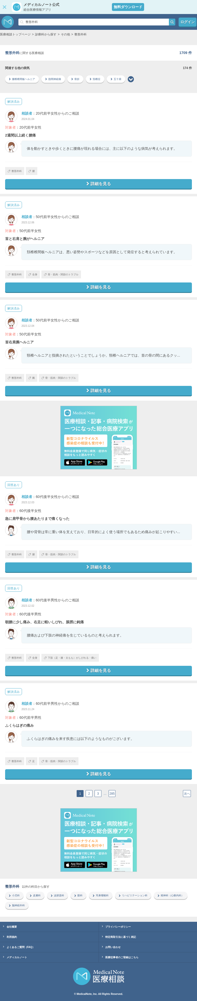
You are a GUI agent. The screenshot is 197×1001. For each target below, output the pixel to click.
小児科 (14, 895)
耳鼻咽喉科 (101, 895)
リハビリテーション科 (133, 895)
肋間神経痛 (53, 79)
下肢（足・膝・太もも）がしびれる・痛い (70, 657)
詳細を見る (98, 184)
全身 (32, 274)
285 (112, 793)
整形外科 (15, 171)
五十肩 (116, 79)
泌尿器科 (57, 895)
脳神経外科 (17, 905)
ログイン (187, 22)
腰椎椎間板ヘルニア (22, 79)
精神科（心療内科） (171, 895)
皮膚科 (35, 895)
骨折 (75, 79)
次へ (187, 793)
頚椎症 (95, 79)
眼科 (78, 895)
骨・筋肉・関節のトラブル (61, 274)
